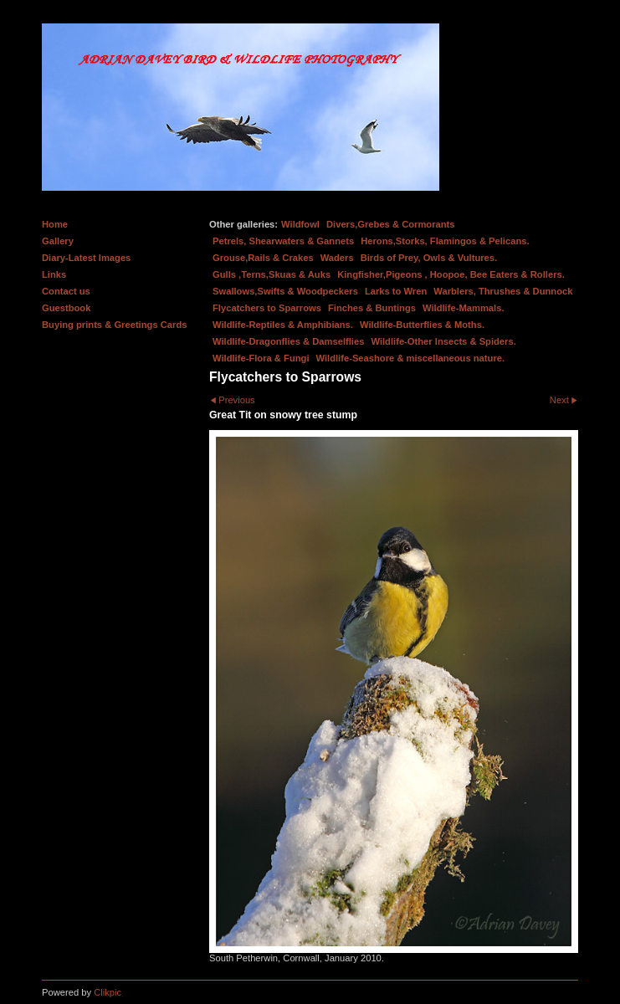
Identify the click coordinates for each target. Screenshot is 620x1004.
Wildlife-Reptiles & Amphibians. (283, 325)
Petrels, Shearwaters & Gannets (283, 241)
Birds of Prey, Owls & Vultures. (429, 258)
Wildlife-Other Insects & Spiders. (443, 341)
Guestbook (66, 308)
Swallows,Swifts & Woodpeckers (285, 291)
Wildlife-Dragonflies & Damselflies (288, 341)
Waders (337, 258)
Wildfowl (300, 224)
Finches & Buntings (372, 308)
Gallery (58, 241)
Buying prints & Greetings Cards (114, 325)
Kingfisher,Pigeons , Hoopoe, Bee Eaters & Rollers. (451, 274)
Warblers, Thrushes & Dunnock (502, 291)
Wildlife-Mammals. (464, 308)
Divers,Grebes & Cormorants (390, 224)
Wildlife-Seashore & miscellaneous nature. (410, 358)
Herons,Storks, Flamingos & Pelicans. (445, 241)
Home (55, 224)
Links (54, 274)
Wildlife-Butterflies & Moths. (422, 325)
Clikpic (107, 992)
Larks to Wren (396, 291)
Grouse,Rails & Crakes (263, 258)
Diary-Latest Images (86, 258)
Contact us (66, 291)
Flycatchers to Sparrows (267, 308)
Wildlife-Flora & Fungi (261, 358)
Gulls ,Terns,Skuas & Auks (271, 274)
